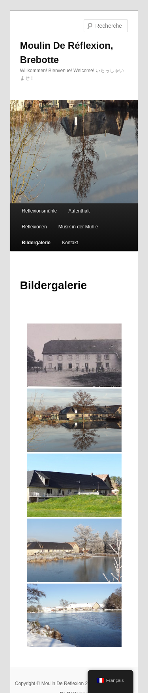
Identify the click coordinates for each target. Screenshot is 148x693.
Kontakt (70, 242)
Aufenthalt (79, 211)
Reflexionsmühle (39, 211)
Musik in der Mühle (78, 227)
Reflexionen (34, 227)
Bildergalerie (36, 242)
